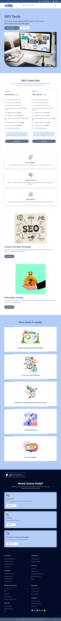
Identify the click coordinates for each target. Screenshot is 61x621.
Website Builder (35, 559)
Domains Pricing (8, 564)
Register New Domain (10, 559)
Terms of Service (35, 589)
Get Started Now (12, 28)
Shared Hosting (8, 579)
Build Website (7, 596)
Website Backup (8, 609)
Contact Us (34, 606)
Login (32, 579)
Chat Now (11, 506)
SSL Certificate (8, 606)
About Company (35, 601)
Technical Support (36, 604)
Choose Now (9, 256)
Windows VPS (34, 571)
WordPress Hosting (9, 574)
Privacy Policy (34, 594)
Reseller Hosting (8, 576)
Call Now (10, 525)
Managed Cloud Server (37, 574)
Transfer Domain (8, 561)
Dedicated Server (36, 576)
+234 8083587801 (44, 1)
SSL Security (7, 566)
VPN (5, 591)
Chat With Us (24, 28)
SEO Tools (6, 594)
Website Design (35, 561)
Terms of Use (34, 591)
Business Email (8, 589)
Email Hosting (7, 581)
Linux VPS (33, 568)
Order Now (17, 141)
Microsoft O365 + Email (10, 599)
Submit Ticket (12, 544)
